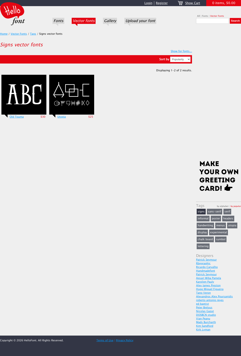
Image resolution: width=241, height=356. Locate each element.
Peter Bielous (204, 308)
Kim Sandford (204, 326)
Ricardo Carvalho (207, 267)
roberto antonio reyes (210, 300)
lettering (203, 246)
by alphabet (223, 206)
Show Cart (192, 3)
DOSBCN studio (206, 315)
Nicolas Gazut (205, 311)
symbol (220, 239)
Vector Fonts (217, 16)
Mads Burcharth (206, 322)
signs (201, 212)
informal (203, 219)
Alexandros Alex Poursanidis (214, 297)
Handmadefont (205, 271)
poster (216, 219)
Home (4, 34)
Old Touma (17, 117)
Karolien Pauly (205, 282)
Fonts (58, 21)
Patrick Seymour (206, 260)
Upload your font (140, 21)
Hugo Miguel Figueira (209, 289)
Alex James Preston (208, 285)
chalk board (205, 239)
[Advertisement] (218, 93)
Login (148, 3)
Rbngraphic (203, 263)
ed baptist (202, 304)
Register (162, 3)
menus (220, 225)
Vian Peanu (203, 319)
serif (227, 212)
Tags (33, 34)
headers (228, 219)
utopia (232, 225)
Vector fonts (84, 21)
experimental (218, 232)
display (202, 232)
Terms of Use (104, 340)
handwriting (205, 225)
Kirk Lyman (203, 330)
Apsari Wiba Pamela (208, 278)
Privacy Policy (124, 340)
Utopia (61, 117)
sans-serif (214, 212)
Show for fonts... (181, 51)
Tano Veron (203, 293)
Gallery (110, 21)
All (198, 16)
